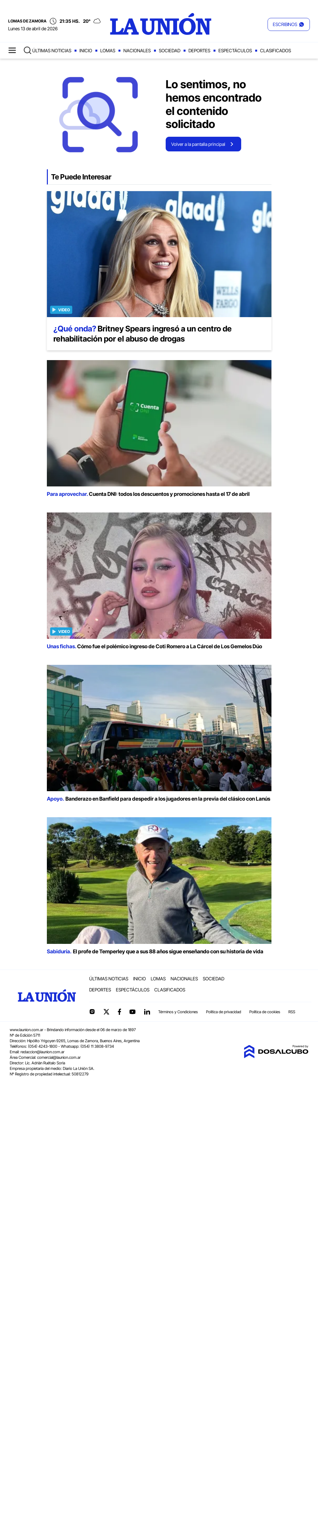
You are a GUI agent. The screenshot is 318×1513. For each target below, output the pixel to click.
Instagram (92, 1012)
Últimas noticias (51, 50)
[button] (289, 24)
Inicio (85, 50)
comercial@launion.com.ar (59, 1057)
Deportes (199, 50)
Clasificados (275, 50)
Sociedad (169, 50)
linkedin (147, 1012)
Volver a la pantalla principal (198, 144)
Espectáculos (235, 50)
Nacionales (137, 50)
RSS (291, 1011)
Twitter (106, 1011)
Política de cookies (264, 1011)
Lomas (107, 50)
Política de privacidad (223, 1011)
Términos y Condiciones (178, 1011)
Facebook (119, 1012)
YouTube (132, 1011)
